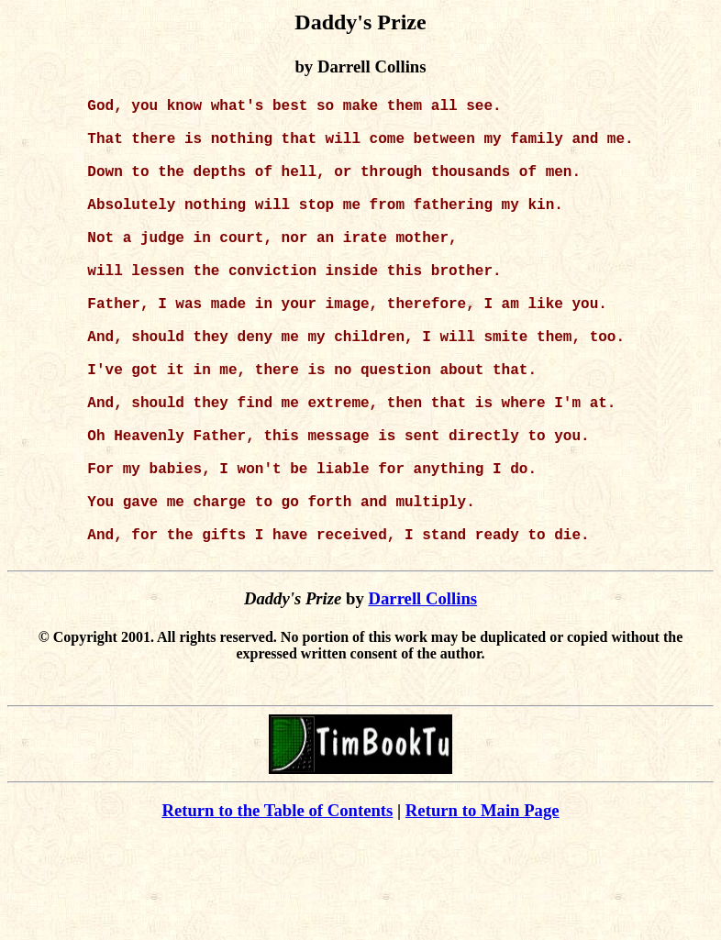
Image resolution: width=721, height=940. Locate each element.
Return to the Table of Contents (277, 913)
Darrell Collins (422, 701)
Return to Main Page (482, 913)
